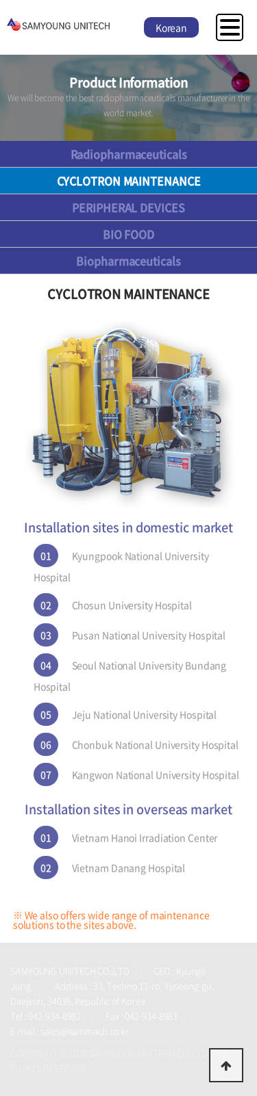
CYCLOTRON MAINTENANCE (129, 180)
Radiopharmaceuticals (129, 154)
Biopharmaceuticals (128, 260)
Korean (171, 27)
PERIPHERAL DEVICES (128, 207)
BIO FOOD (128, 234)
